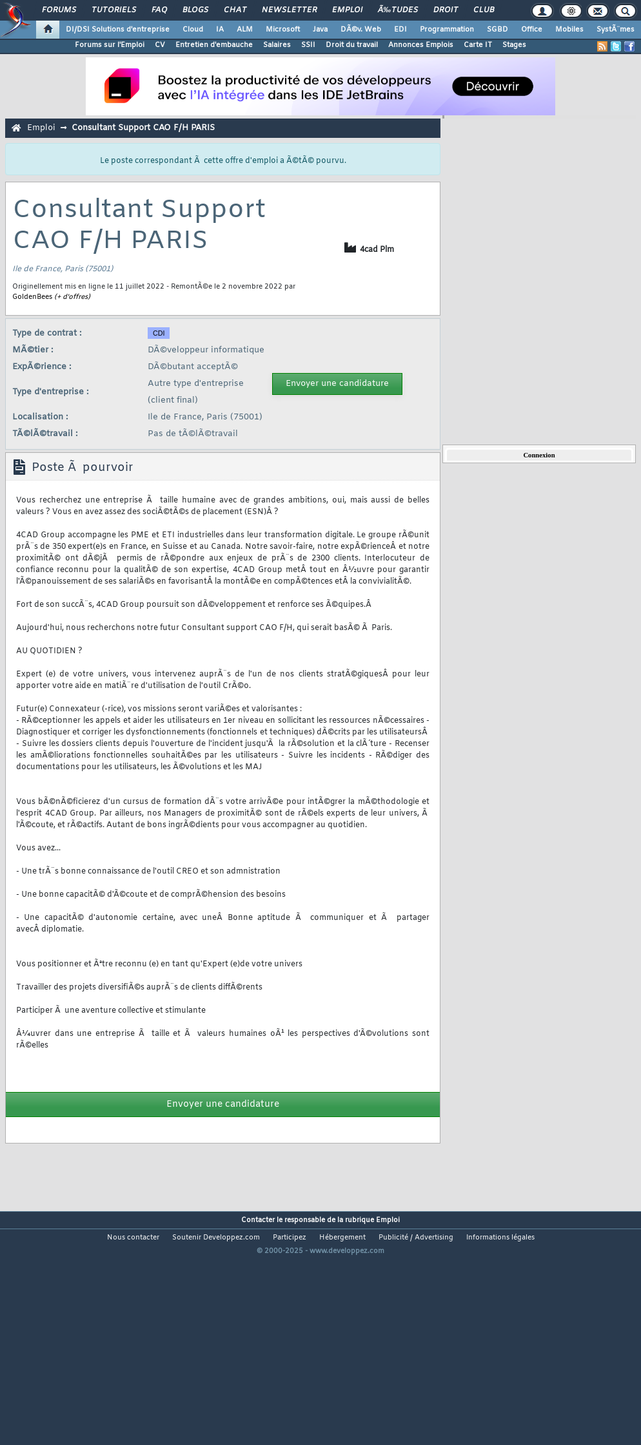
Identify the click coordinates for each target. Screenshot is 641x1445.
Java (320, 29)
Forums (59, 10)
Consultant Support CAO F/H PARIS (143, 127)
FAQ (159, 10)
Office (531, 29)
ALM (245, 29)
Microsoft (283, 29)
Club (483, 10)
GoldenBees (32, 296)
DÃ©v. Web (360, 29)
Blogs (195, 10)
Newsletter (289, 10)
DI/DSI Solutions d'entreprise (118, 29)
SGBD (497, 29)
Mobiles (569, 29)
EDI (400, 29)
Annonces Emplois (420, 45)
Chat (235, 10)
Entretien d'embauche (214, 45)
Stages (514, 45)
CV (160, 45)
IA (220, 29)
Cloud (192, 29)
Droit (445, 10)
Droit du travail (352, 45)
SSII (308, 45)
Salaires (277, 45)
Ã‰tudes (398, 10)
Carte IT (478, 45)
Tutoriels (113, 10)
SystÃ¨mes (616, 29)
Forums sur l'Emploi (109, 45)
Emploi (347, 10)
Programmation (447, 29)
